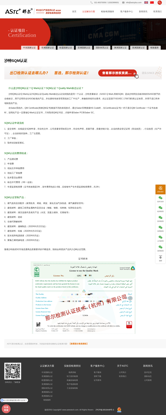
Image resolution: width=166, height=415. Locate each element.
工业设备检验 (72, 388)
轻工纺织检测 (72, 376)
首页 (74, 11)
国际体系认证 (102, 48)
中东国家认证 (29, 48)
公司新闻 (148, 380)
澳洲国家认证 (120, 48)
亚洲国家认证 (84, 48)
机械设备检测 (72, 380)
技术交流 (148, 372)
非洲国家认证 (47, 48)
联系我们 (157, 11)
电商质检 (72, 372)
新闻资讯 (143, 11)
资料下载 (97, 376)
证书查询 (97, 380)
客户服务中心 (126, 11)
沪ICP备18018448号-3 (105, 410)
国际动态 (148, 376)
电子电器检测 (72, 384)
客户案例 (97, 372)
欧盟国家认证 (65, 48)
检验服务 (154, 48)
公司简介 (122, 372)
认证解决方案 (88, 11)
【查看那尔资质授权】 (78, 344)
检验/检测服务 (107, 11)
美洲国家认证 (138, 48)
